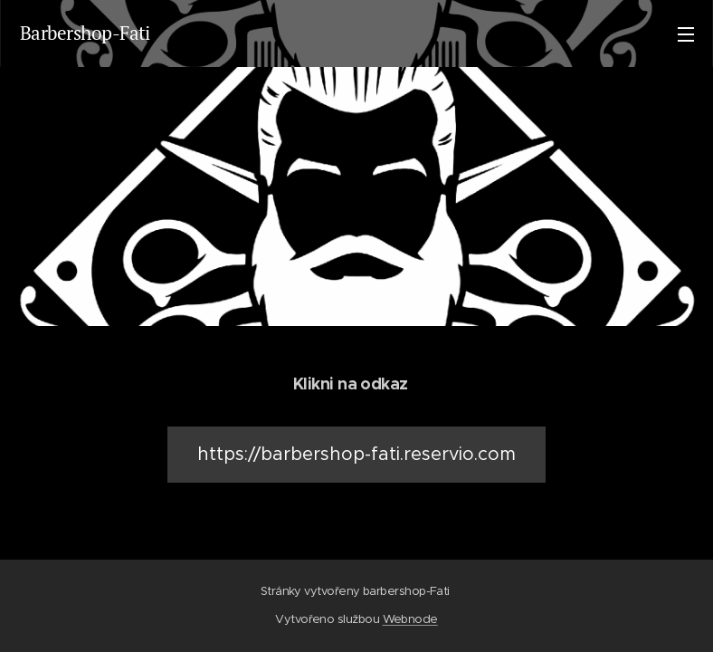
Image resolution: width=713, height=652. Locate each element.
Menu (686, 34)
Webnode (410, 619)
